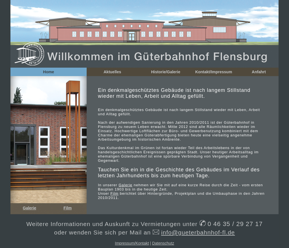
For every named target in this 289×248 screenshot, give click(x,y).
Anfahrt (259, 72)
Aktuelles (112, 72)
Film (68, 208)
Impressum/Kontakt (132, 243)
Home (48, 72)
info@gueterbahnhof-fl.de (198, 232)
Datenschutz (163, 243)
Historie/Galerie (165, 72)
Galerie (29, 208)
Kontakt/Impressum (213, 72)
